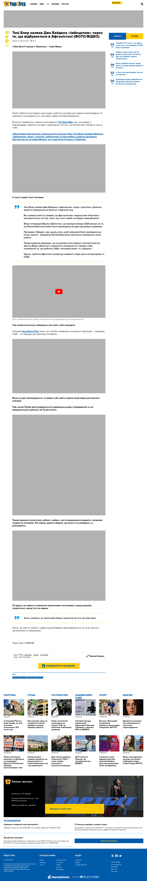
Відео (42, 860)
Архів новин (115, 862)
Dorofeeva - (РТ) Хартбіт (21, 794)
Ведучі (77, 862)
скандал (23, 677)
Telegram (28, 655)
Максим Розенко (97, 656)
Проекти (78, 860)
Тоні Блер (40, 677)
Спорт (103, 695)
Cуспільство (59, 695)
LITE (47, 4)
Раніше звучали (81, 865)
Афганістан (16, 677)
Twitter (36, 655)
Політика (10, 695)
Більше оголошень (109, 841)
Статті (42, 865)
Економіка (60, 869)
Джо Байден (31, 677)
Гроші (31, 695)
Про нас (65, 4)
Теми (41, 4)
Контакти (114, 867)
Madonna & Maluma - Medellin (24, 805)
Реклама (55, 4)
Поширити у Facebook (63, 665)
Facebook (44, 655)
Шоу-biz (128, 695)
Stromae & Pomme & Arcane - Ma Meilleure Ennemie (25, 799)
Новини (33, 4)
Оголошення (12, 820)
